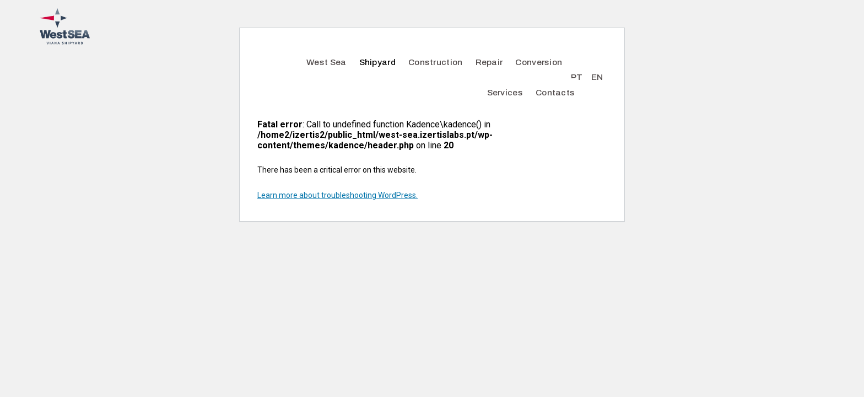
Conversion (538, 62)
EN (597, 77)
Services (505, 92)
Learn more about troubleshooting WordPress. (337, 195)
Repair (489, 62)
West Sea (326, 62)
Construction (435, 62)
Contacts (555, 92)
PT (577, 77)
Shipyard (377, 62)
